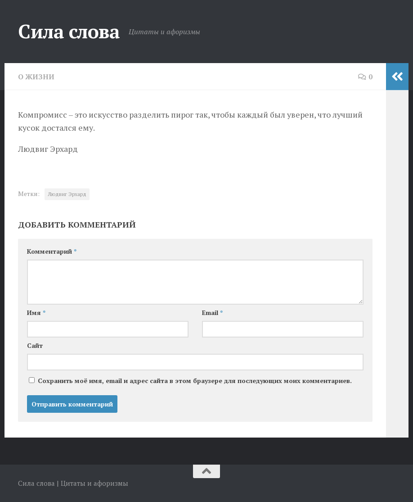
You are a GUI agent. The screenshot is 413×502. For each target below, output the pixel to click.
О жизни (36, 77)
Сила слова (69, 31)
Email (212, 312)
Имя (36, 312)
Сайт (35, 345)
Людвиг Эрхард (67, 194)
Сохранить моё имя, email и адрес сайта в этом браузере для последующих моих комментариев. (195, 380)
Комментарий (51, 251)
